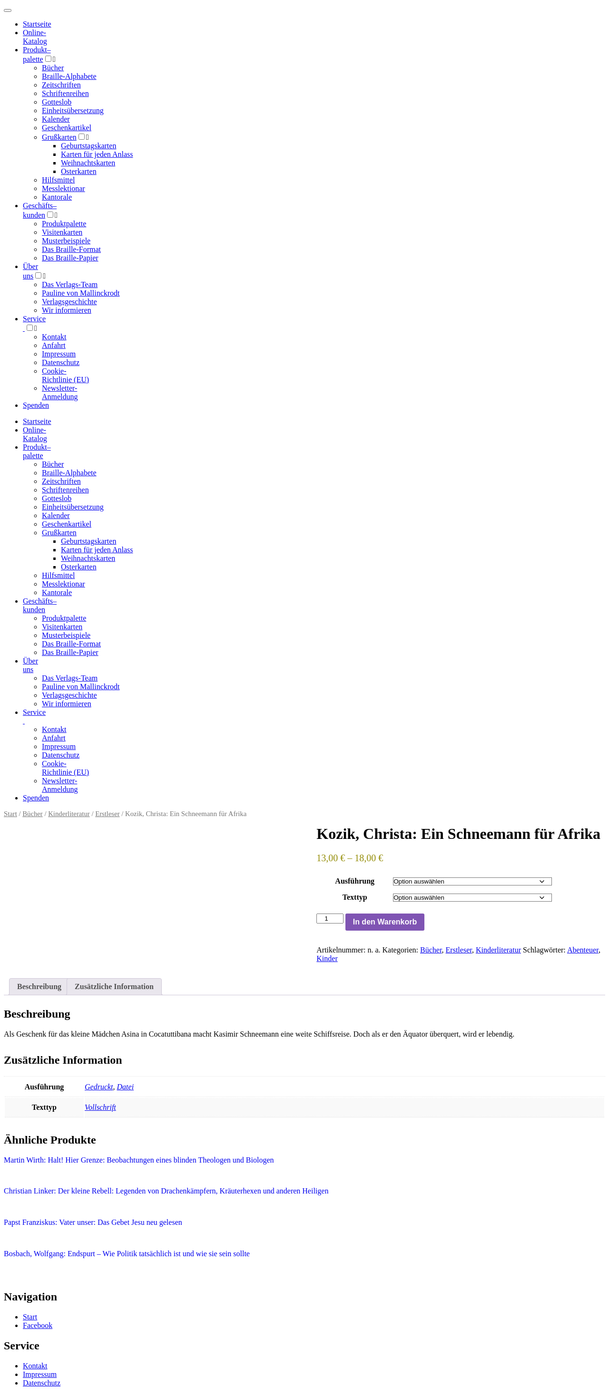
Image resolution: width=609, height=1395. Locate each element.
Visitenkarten (62, 232)
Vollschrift (100, 1107)
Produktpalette (64, 224)
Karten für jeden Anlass (97, 154)
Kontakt (54, 337)
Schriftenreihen (65, 93)
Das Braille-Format (71, 249)
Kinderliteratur (68, 814)
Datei (125, 1087)
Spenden (36, 405)
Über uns (30, 665)
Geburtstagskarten (88, 146)
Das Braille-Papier (70, 258)
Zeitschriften (61, 85)
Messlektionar (63, 188)
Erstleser (107, 814)
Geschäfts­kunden (40, 605)
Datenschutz (60, 362)
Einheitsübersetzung (73, 110)
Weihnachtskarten (88, 163)
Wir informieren (66, 310)
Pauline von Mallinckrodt (81, 293)
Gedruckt (99, 1087)
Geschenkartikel (66, 128)
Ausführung (354, 881)
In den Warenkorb (385, 922)
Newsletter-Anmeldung (60, 392)
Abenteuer (583, 950)
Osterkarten (79, 171)
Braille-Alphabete (69, 76)
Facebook (37, 1325)
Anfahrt (54, 345)
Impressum (59, 354)
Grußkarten (59, 137)
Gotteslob (56, 102)
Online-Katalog (35, 37)
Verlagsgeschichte (69, 302)
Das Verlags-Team (70, 284)
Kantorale (57, 197)
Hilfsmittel (58, 180)
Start (10, 814)
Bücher (53, 68)
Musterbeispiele (66, 241)
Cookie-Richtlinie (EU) (65, 375)
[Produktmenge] (329, 919)
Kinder (326, 958)
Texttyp (355, 897)
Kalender (56, 119)
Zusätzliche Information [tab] (114, 986)
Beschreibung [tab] (39, 986)
